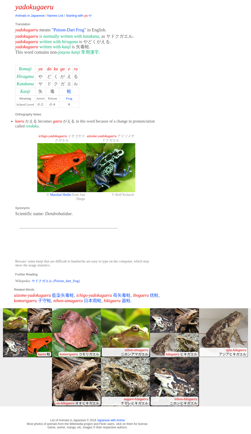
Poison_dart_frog (66, 281)
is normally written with (69, 36)
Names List (55, 15)
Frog (69, 98)
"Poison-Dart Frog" (69, 29)
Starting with (79, 15)
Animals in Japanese (30, 15)
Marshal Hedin (60, 195)
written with (58, 41)
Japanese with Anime (111, 420)
